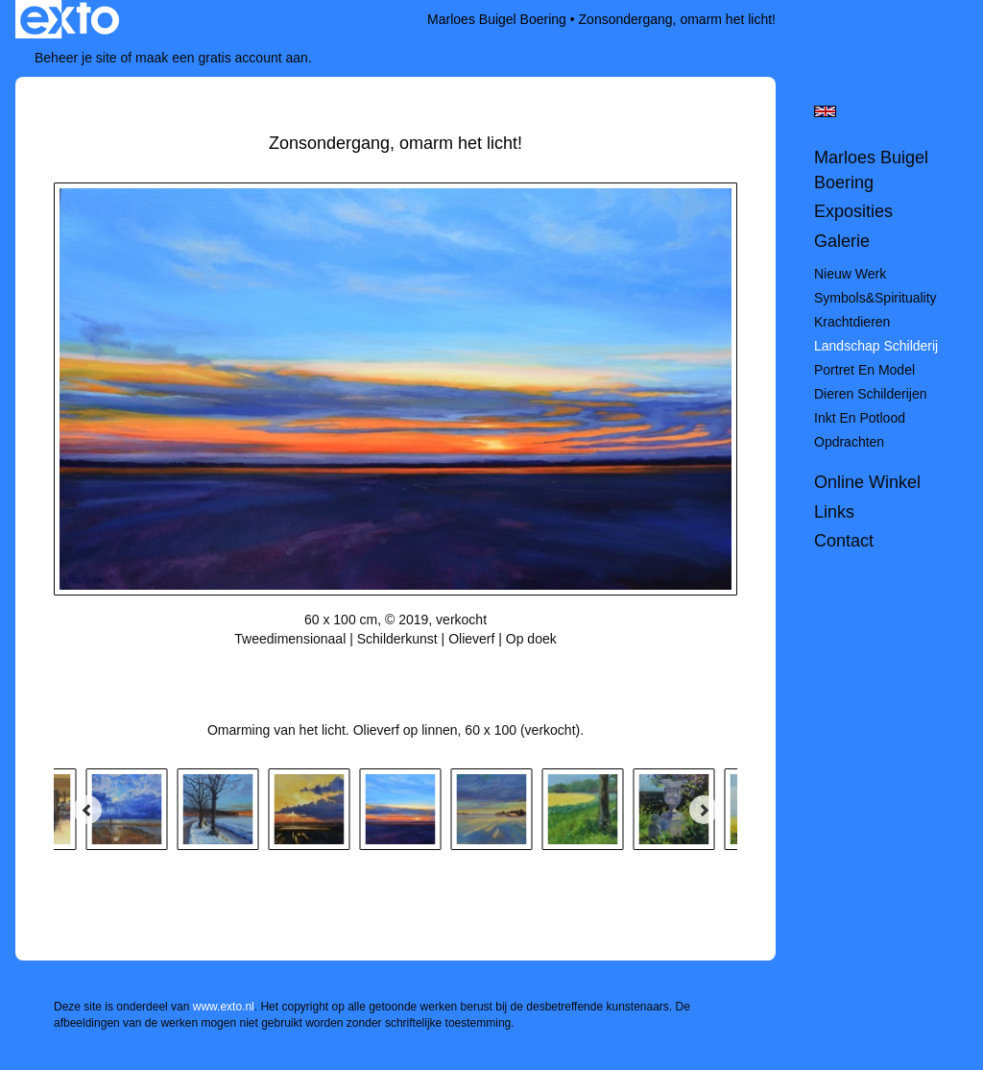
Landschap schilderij (876, 345)
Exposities (853, 211)
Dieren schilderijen (870, 393)
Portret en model (864, 369)
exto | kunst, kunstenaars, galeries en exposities (69, 19)
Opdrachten (849, 442)
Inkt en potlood (859, 418)
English (825, 111)
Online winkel (867, 482)
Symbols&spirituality (875, 297)
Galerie (842, 241)
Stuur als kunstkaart (395, 667)
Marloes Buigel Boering (496, 19)
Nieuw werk (850, 273)
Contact (844, 540)
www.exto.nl (223, 1006)
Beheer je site (76, 57)
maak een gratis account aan (221, 57)
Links (834, 512)
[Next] (703, 809)
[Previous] (87, 809)
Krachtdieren (852, 321)
